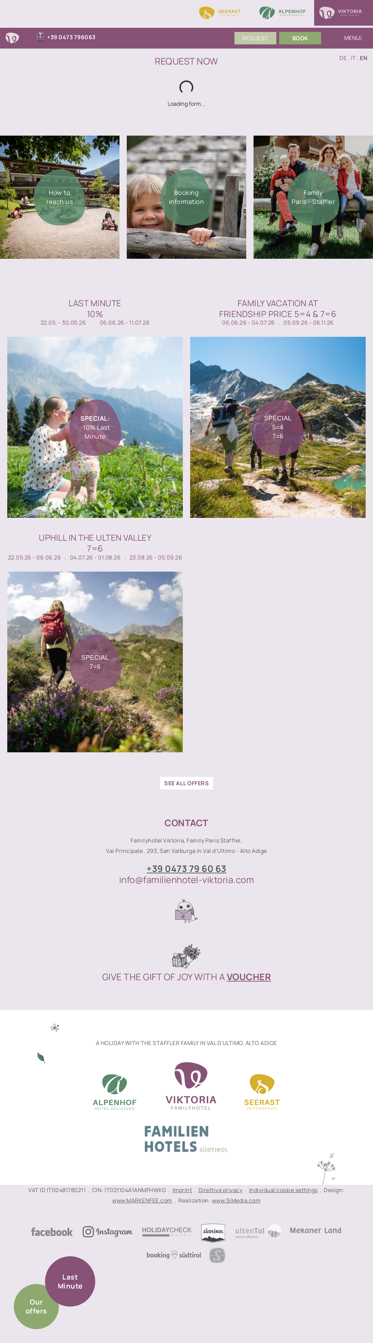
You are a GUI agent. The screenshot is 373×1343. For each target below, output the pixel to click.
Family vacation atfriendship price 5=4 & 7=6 (277, 308)
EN (363, 58)
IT (353, 58)
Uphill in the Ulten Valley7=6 (95, 543)
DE (343, 58)
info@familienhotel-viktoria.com (186, 879)
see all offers (186, 783)
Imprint (182, 1190)
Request (255, 38)
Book (300, 38)
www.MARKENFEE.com (142, 1200)
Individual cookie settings (283, 1190)
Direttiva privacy (220, 1190)
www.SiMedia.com (236, 1200)
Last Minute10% (95, 308)
